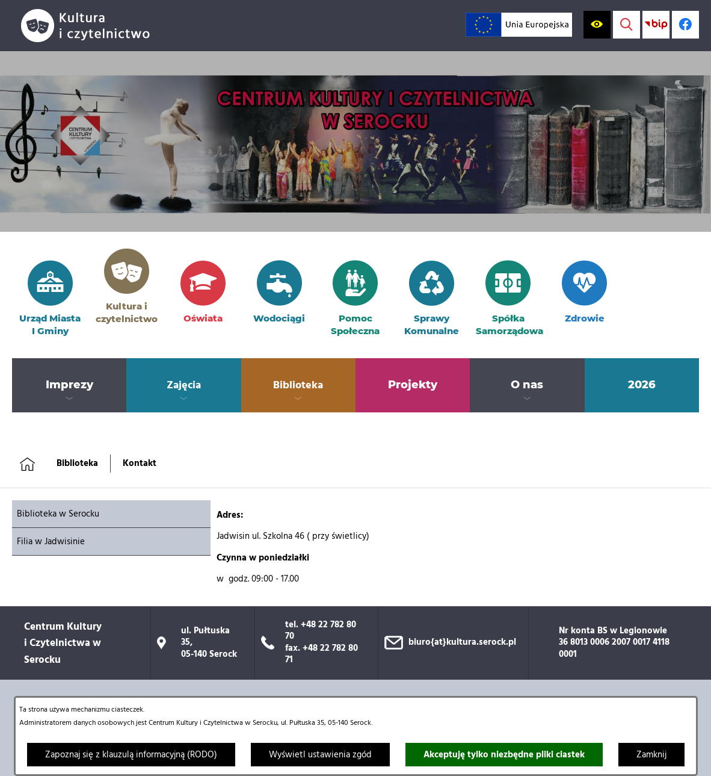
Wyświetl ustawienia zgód (320, 755)
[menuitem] (69, 385)
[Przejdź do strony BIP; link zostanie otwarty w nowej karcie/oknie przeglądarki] (655, 24)
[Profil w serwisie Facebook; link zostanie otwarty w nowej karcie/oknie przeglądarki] (685, 24)
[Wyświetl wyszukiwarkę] (626, 24)
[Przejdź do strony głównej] (90, 25)
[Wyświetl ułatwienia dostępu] (597, 24)
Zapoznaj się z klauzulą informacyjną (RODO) (131, 755)
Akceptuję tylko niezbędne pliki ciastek (504, 755)
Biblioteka (77, 463)
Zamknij (651, 755)
